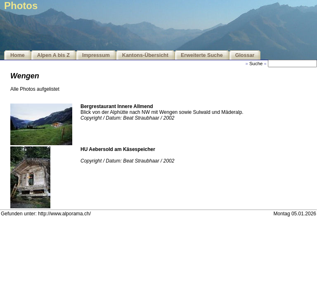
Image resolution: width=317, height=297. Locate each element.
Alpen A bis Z (53, 55)
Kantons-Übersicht (145, 55)
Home (17, 55)
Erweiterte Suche (202, 55)
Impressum (96, 55)
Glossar (245, 55)
